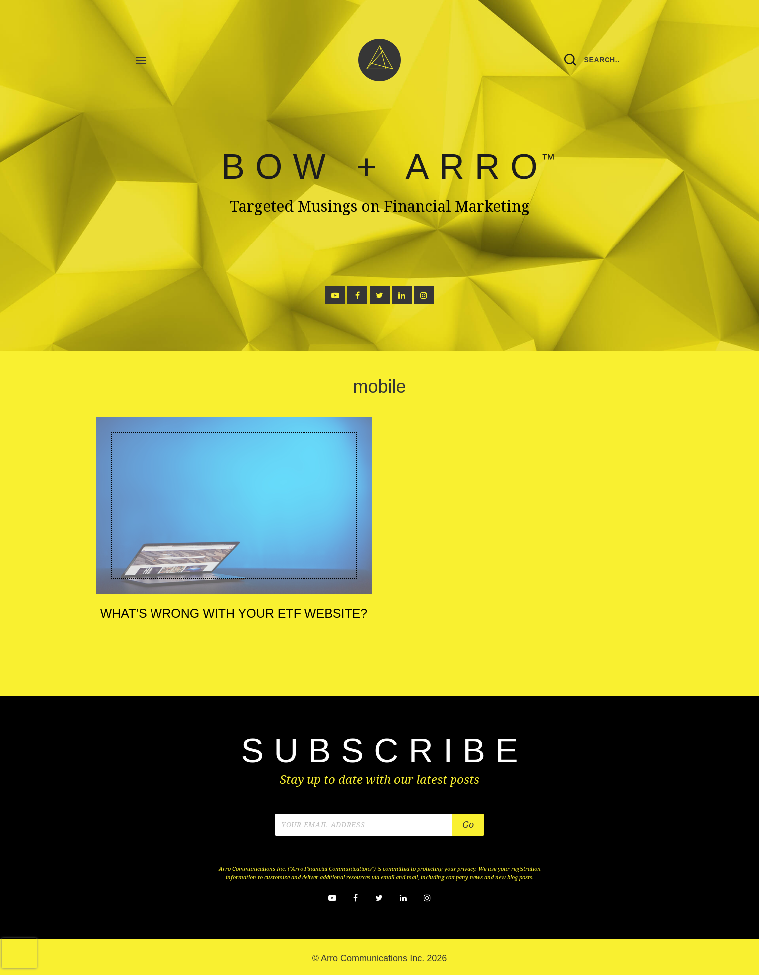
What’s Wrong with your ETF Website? (234, 613)
